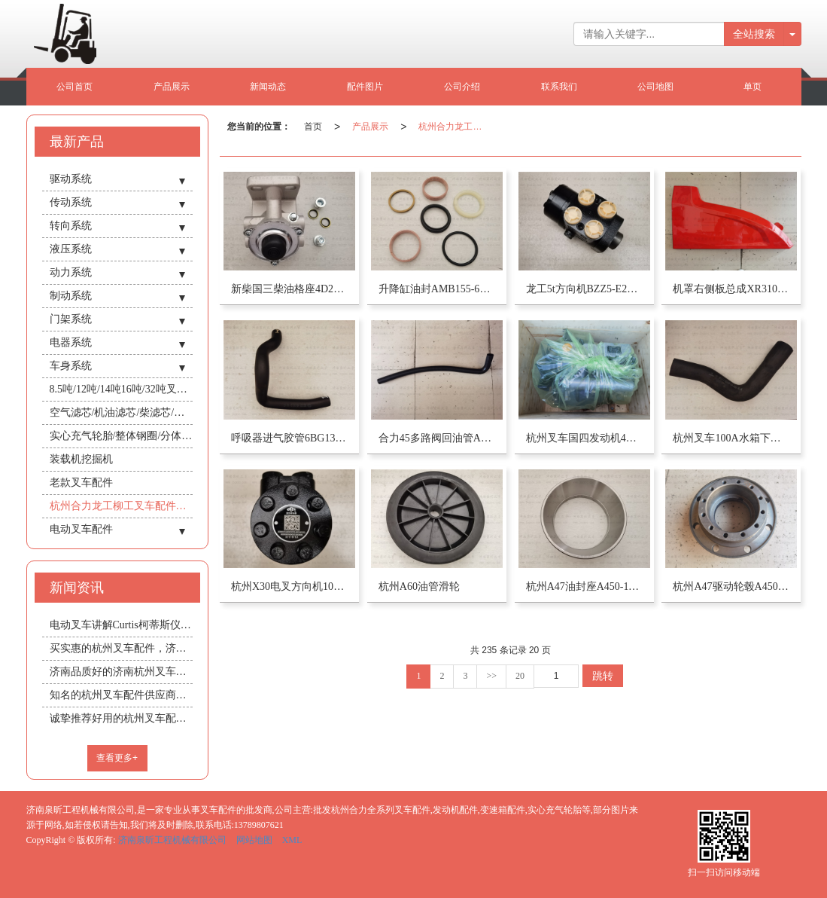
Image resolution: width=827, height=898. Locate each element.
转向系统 (71, 225)
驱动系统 (71, 179)
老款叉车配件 (81, 482)
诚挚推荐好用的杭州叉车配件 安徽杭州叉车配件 (121, 718)
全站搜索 (754, 34)
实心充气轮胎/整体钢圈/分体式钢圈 (121, 435)
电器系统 (71, 342)
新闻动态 (268, 86)
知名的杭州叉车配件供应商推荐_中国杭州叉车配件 (121, 695)
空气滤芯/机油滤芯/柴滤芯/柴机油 (121, 412)
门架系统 (71, 319)
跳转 (602, 676)
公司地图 (655, 86)
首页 (313, 126)
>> (491, 675)
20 (519, 675)
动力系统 (71, 272)
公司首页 (74, 86)
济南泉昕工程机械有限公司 (172, 840)
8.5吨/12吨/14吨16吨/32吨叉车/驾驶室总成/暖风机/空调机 (121, 389)
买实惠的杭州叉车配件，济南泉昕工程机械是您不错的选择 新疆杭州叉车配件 (121, 648)
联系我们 (559, 86)
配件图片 (365, 86)
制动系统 (71, 295)
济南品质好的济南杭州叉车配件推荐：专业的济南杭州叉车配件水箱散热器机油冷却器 (121, 671)
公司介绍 (462, 86)
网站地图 (254, 840)
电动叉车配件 (81, 529)
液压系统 (71, 249)
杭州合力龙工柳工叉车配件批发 (453, 126)
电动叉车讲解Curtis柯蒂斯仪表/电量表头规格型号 (121, 625)
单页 (752, 86)
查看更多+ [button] (117, 758)
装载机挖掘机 (81, 459)
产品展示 (172, 86)
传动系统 (71, 202)
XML (292, 840)
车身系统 (71, 365)
